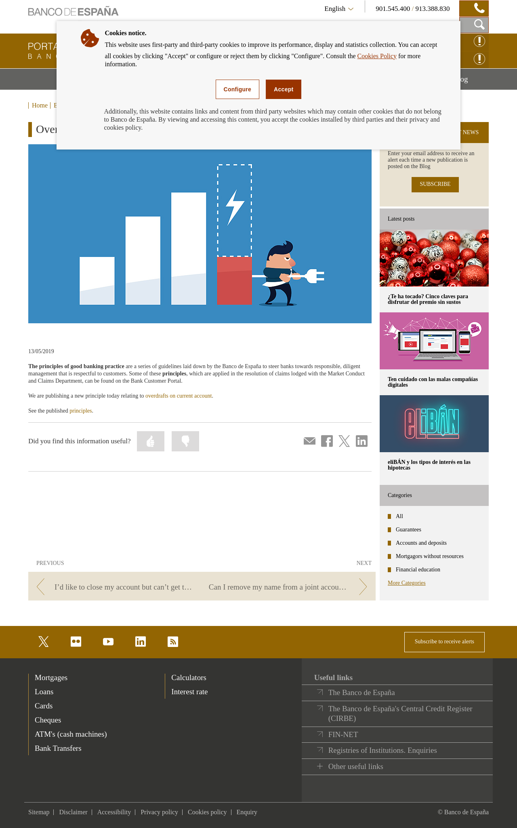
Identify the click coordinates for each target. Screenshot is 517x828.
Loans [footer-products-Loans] (44, 691)
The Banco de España (361, 692)
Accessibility (114, 812)
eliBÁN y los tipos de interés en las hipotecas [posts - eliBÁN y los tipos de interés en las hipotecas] (429, 465)
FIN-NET (343, 734)
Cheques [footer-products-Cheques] (48, 720)
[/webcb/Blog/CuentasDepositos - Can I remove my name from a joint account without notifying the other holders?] (290, 587)
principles (80, 411)
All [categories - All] (399, 516)
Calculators (188, 677)
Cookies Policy (377, 56)
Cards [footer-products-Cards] (44, 706)
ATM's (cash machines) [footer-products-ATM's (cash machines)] (71, 734)
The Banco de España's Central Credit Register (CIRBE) (400, 713)
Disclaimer (73, 812)
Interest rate (189, 691)
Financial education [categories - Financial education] (418, 570)
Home (40, 105)
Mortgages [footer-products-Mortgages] (51, 677)
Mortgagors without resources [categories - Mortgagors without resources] (430, 556)
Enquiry (247, 812)
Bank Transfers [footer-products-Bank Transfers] (58, 748)
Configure (238, 89)
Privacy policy (159, 812)
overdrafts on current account (178, 396)
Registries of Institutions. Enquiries (382, 750)
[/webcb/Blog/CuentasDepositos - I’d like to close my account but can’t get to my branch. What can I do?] (113, 587)
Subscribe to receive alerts (444, 641)
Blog (471, 82)
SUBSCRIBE (435, 184)
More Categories (407, 583)
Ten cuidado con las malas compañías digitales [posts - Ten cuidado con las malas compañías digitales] (433, 382)
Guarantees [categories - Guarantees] (408, 530)
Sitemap (38, 812)
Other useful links (355, 766)
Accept (283, 89)
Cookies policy (207, 812)
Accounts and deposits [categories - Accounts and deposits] (421, 543)
